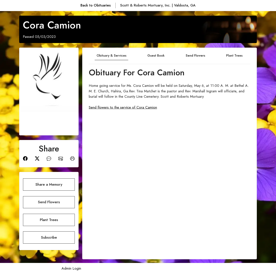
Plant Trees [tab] (234, 55)
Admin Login (71, 268)
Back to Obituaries (95, 5)
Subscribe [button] (49, 237)
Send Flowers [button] (49, 202)
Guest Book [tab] (155, 55)
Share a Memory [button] (48, 184)
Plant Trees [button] (49, 219)
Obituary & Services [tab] (111, 55)
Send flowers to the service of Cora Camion (123, 107)
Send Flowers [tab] (195, 55)
